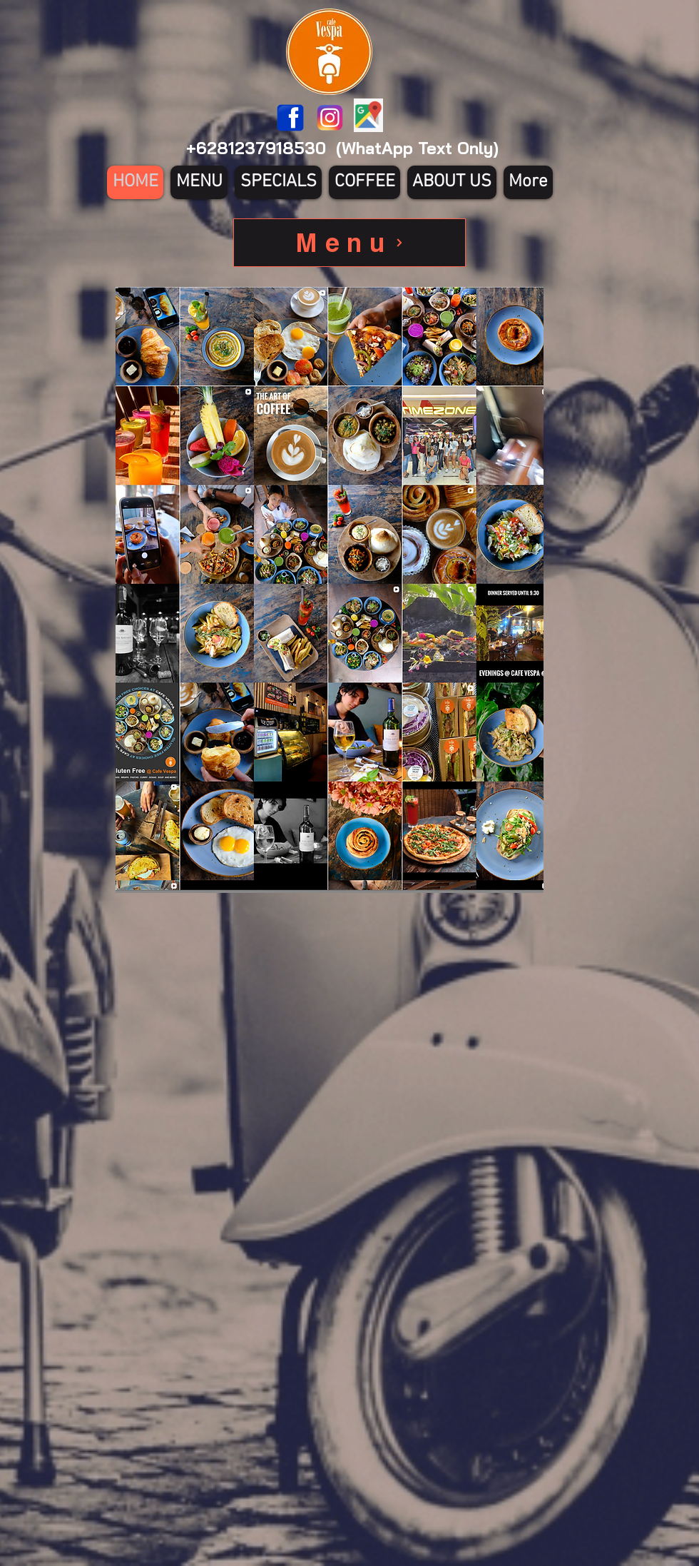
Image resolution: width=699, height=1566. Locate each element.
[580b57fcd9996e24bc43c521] (330, 117)
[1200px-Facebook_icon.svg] (290, 117)
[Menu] (349, 242)
